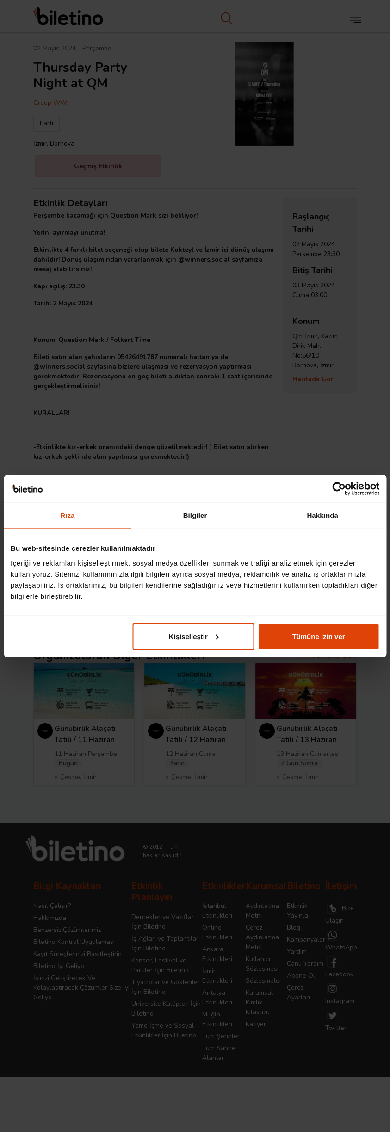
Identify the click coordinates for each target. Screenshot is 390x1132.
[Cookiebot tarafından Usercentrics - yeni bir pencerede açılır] (338, 489)
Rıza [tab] (67, 515)
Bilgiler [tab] (195, 515)
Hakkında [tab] (322, 515)
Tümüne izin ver (318, 636)
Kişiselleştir (194, 636)
